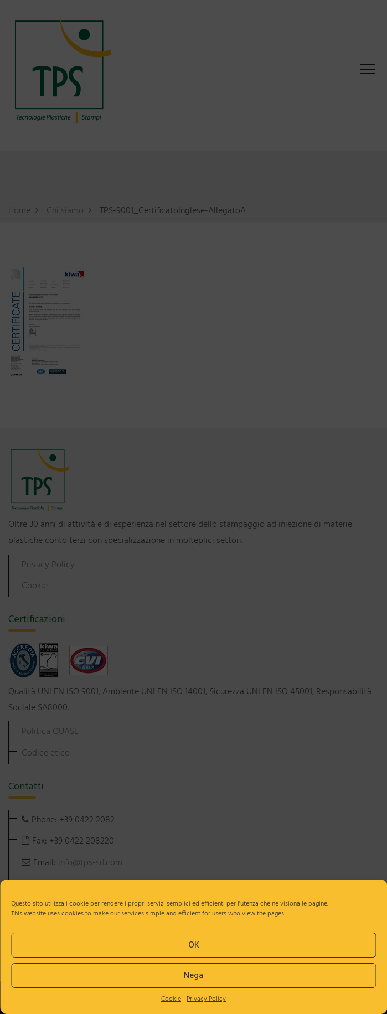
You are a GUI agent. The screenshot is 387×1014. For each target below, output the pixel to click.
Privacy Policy (206, 999)
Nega (193, 975)
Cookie (171, 999)
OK (193, 945)
